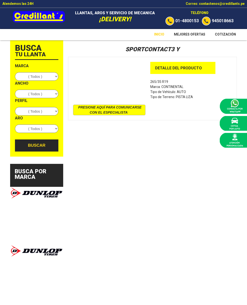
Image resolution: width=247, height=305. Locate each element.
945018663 (217, 20)
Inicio (159, 34)
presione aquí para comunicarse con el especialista (109, 109)
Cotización (225, 34)
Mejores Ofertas (189, 34)
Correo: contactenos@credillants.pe (215, 4)
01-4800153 (182, 20)
